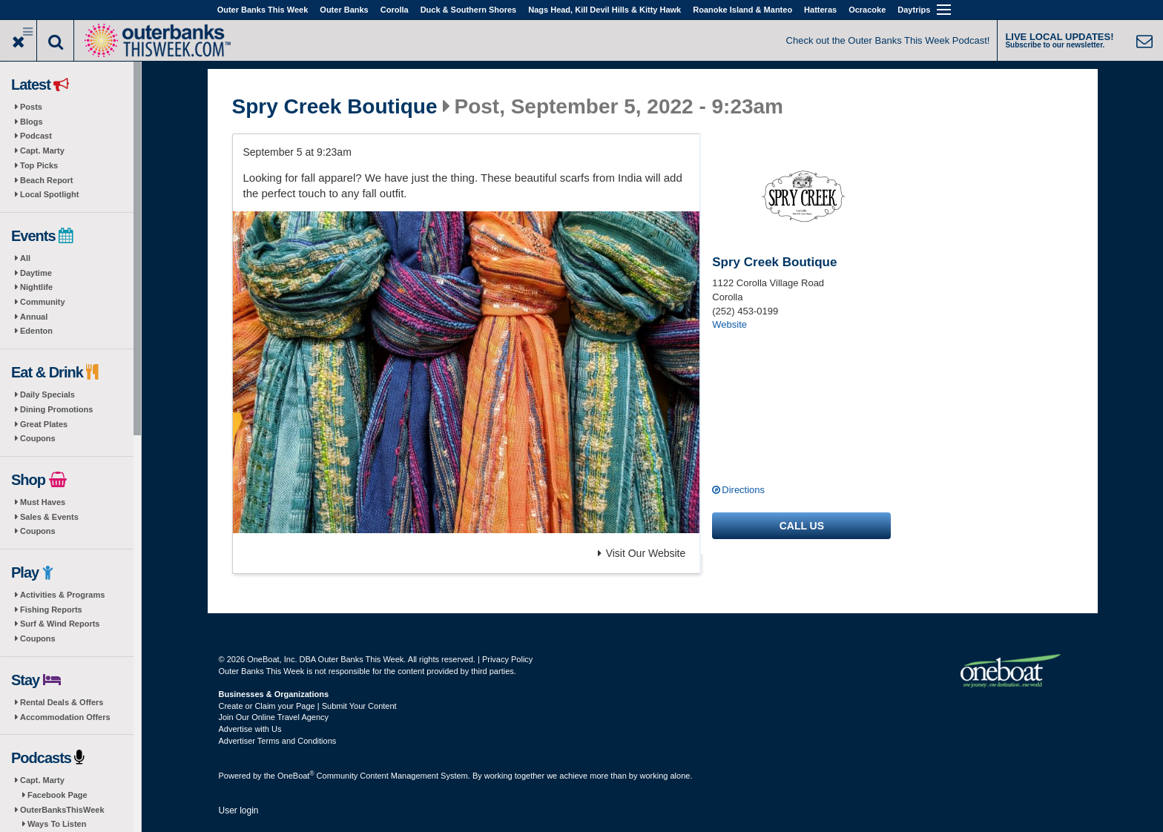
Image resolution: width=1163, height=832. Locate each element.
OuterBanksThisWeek (62, 809)
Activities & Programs (62, 594)
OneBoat (295, 775)
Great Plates (43, 424)
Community (42, 301)
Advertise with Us (250, 728)
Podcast (36, 135)
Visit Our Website (642, 553)
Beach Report (46, 180)
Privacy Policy (507, 659)
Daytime (36, 272)
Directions (743, 489)
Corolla (394, 9)
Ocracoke (867, 9)
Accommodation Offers (65, 717)
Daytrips (913, 9)
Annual (33, 316)
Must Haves (42, 502)
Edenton (36, 330)
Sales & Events (49, 516)
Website (729, 324)
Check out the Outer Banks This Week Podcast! (888, 40)
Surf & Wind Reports (59, 623)
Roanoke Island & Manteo (742, 9)
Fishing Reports (51, 609)
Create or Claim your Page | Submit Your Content (308, 705)
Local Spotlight (49, 194)
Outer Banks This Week (263, 9)
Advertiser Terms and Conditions (278, 740)
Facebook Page (57, 794)
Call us (802, 526)
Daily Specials (47, 394)
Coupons (38, 438)
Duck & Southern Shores (469, 9)
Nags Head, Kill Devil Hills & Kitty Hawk (604, 9)
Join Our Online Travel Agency (274, 717)
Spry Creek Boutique (335, 107)
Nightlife (36, 287)
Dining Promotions (56, 409)
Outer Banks (344, 9)
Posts (31, 106)
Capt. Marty (42, 150)
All (25, 258)
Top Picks (39, 165)
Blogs (31, 121)
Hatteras (820, 9)
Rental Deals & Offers (61, 702)
